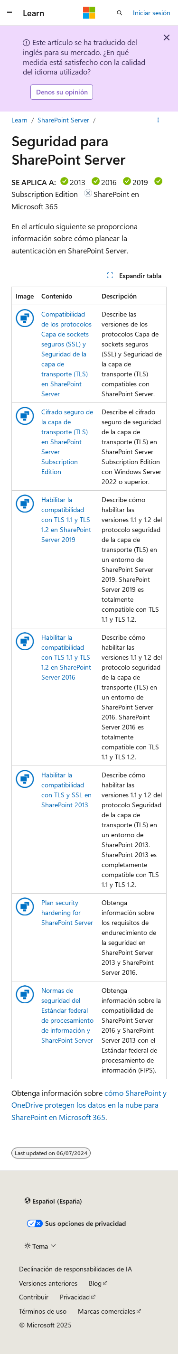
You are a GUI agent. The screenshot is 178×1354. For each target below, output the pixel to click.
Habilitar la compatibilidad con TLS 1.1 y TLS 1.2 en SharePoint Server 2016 (66, 657)
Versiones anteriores (48, 1283)
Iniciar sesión (151, 12)
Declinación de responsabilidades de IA (75, 1268)
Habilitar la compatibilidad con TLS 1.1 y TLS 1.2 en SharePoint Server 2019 (66, 519)
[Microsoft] (89, 13)
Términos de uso (42, 1311)
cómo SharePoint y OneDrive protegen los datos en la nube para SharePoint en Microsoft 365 (89, 1105)
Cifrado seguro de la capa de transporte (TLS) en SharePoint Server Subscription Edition (67, 441)
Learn (19, 119)
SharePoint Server (63, 119)
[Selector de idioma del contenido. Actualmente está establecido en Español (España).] (53, 1201)
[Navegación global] (9, 12)
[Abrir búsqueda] (119, 12)
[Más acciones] (158, 120)
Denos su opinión (62, 91)
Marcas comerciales (106, 1311)
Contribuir (33, 1296)
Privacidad (75, 1296)
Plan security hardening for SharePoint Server (67, 912)
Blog (95, 1283)
